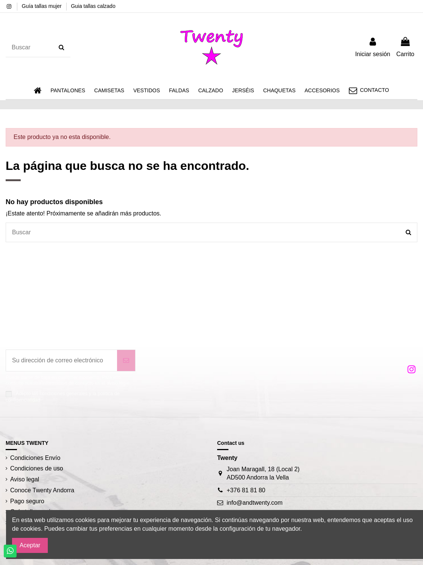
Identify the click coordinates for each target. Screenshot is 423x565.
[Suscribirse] (126, 360)
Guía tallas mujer (42, 6)
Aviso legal (24, 479)
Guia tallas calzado (93, 6)
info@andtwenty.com (254, 502)
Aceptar (30, 545)
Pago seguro (27, 501)
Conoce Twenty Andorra (42, 490)
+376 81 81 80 (246, 490)
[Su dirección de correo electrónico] (61, 360)
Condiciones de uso (36, 468)
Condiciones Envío (35, 458)
